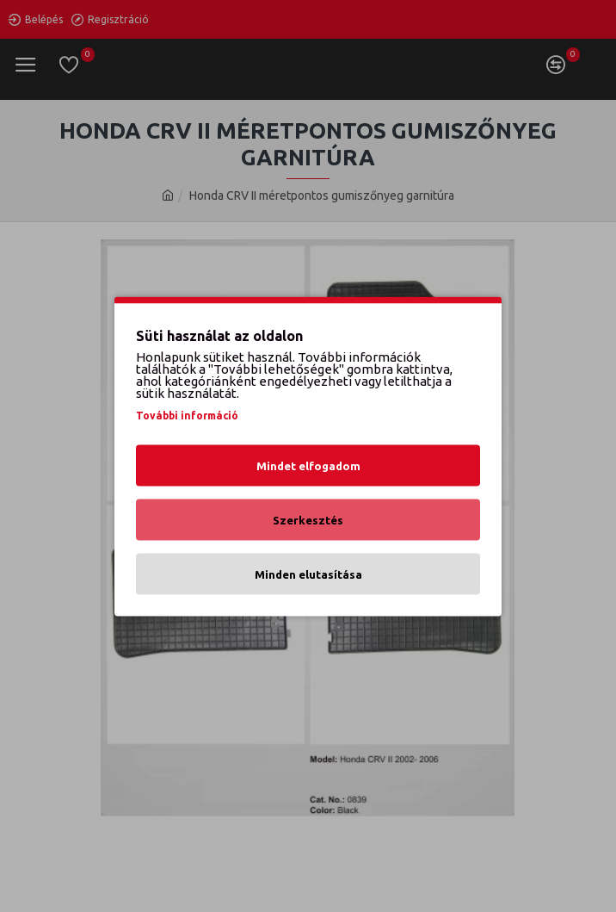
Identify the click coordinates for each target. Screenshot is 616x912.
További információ (187, 414)
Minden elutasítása (308, 574)
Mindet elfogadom (308, 465)
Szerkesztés (308, 519)
